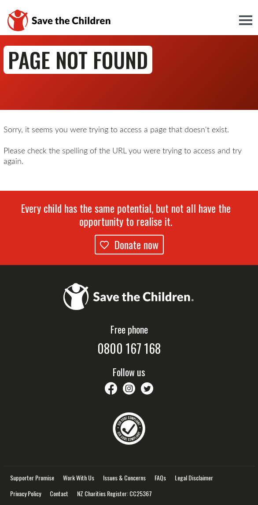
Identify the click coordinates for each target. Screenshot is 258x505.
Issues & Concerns (124, 477)
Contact (59, 493)
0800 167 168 (129, 348)
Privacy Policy (25, 493)
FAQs (160, 477)
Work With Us (78, 477)
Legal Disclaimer (194, 477)
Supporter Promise (32, 477)
